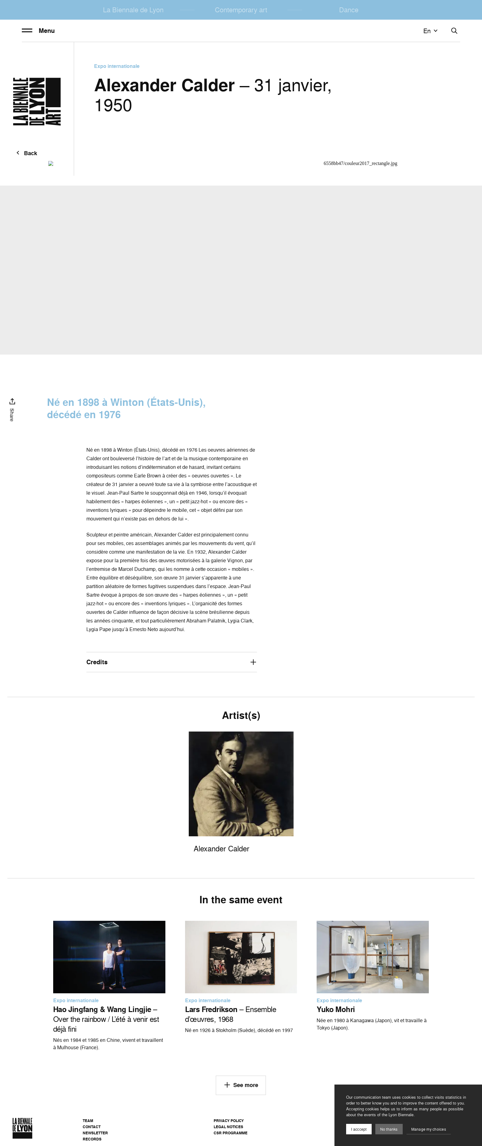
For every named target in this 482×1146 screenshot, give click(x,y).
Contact (92, 1126)
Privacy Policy (229, 1120)
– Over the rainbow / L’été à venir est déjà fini (106, 1019)
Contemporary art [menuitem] (241, 9)
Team (88, 1120)
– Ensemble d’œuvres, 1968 (230, 1014)
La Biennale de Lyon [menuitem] (133, 9)
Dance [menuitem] (348, 9)
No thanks (389, 1129)
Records (92, 1139)
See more (240, 1085)
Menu (38, 31)
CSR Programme (230, 1133)
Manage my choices (428, 1129)
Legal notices (228, 1126)
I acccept (358, 1129)
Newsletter (95, 1133)
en (431, 31)
